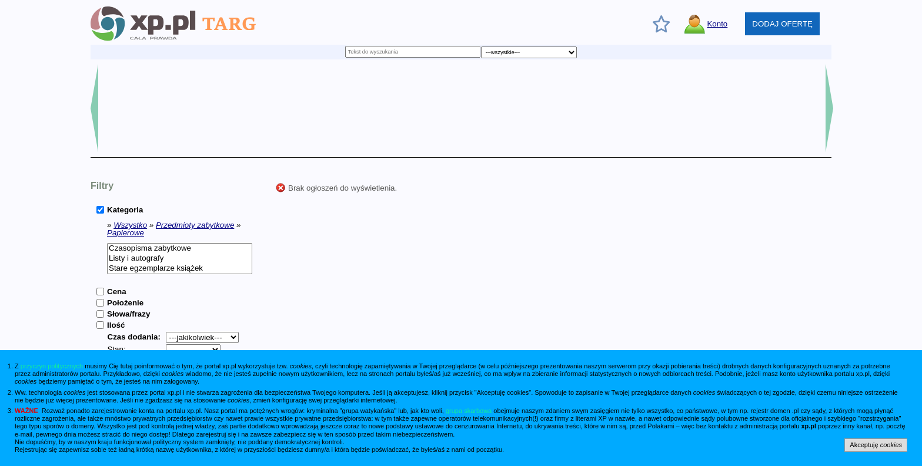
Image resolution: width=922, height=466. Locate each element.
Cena (116, 291)
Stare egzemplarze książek (180, 269)
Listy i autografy (180, 259)
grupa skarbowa (469, 410)
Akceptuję (876, 444)
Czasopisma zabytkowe (180, 249)
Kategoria (125, 209)
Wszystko (130, 225)
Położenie (125, 302)
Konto (717, 23)
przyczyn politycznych (52, 366)
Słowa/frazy (128, 313)
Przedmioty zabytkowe (195, 225)
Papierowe (125, 232)
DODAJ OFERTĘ (782, 23)
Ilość (116, 325)
